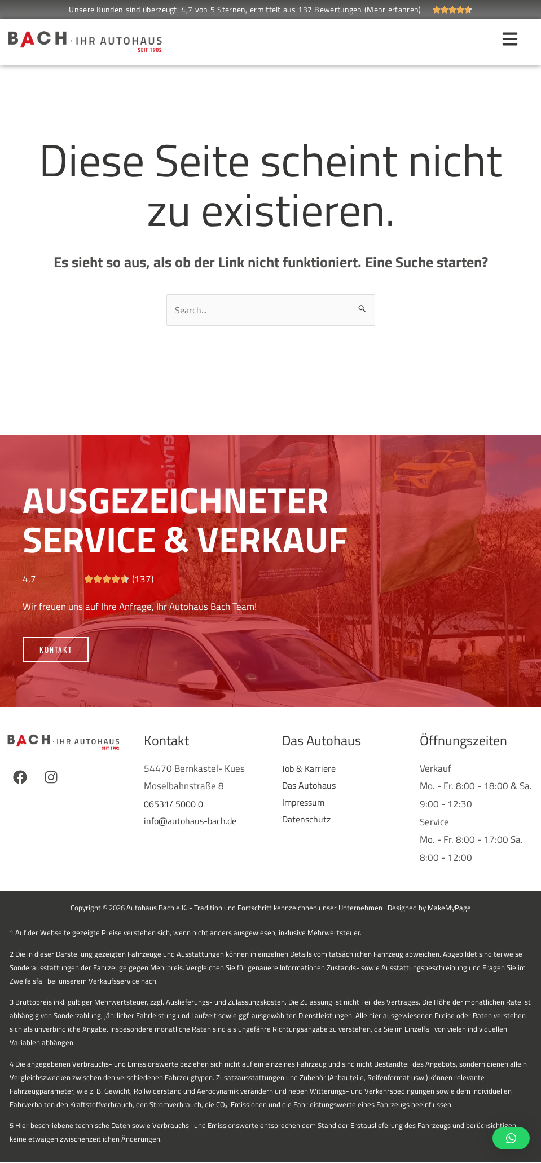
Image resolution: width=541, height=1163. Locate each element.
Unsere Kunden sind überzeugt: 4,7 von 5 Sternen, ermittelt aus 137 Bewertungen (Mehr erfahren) (245, 9)
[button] (511, 1138)
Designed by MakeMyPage (429, 908)
